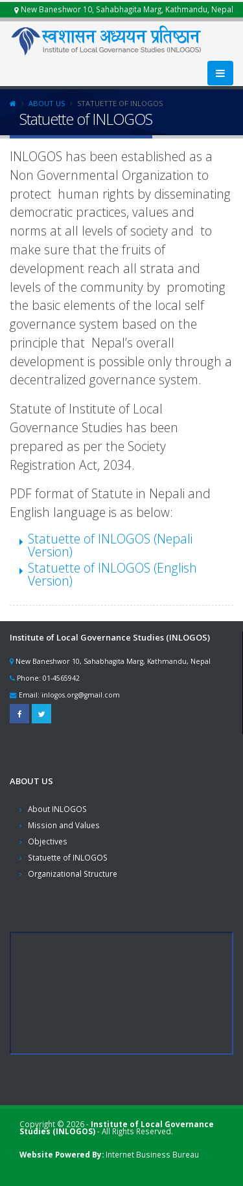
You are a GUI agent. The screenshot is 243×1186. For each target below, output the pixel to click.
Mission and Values (64, 825)
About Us (47, 103)
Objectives (47, 841)
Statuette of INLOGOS (68, 857)
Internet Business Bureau (152, 1154)
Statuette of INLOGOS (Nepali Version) (110, 545)
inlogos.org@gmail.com (80, 694)
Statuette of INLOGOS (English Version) (112, 574)
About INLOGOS (57, 809)
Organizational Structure (72, 873)
